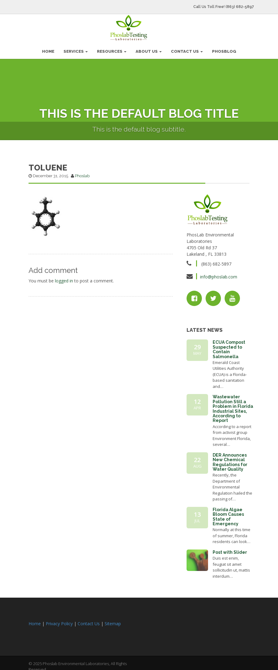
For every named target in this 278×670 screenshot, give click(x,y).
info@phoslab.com (218, 275)
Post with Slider (230, 550)
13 (197, 515)
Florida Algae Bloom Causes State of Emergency (228, 514)
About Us (149, 49)
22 (197, 460)
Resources (111, 49)
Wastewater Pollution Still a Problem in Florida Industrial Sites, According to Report (233, 406)
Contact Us (187, 49)
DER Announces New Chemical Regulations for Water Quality (230, 459)
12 (197, 402)
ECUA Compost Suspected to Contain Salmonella (229, 347)
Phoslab (82, 173)
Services (76, 49)
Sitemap (113, 621)
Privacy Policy (59, 621)
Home (35, 621)
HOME (48, 49)
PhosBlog (224, 49)
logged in (64, 278)
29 (197, 347)
